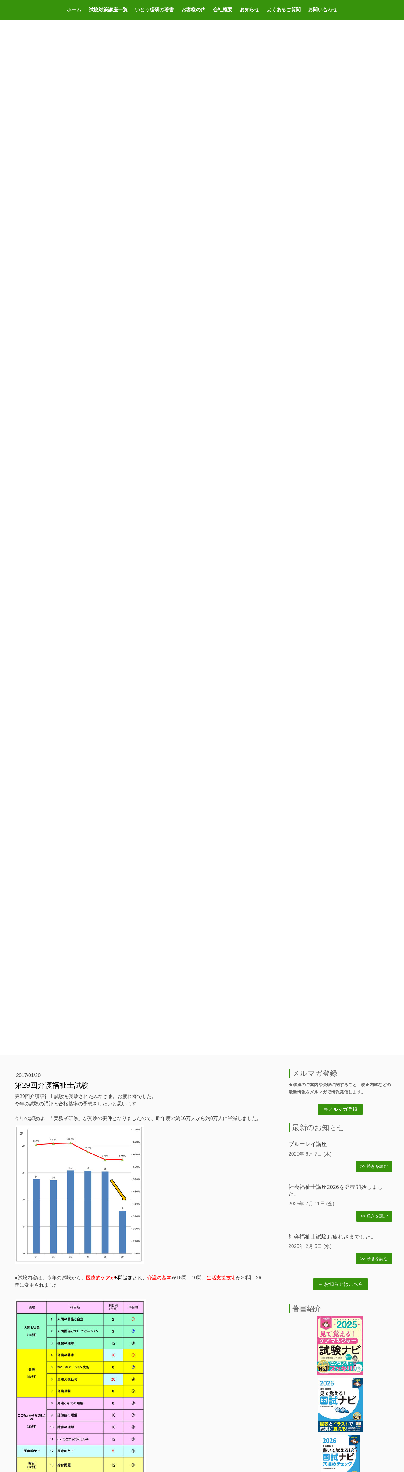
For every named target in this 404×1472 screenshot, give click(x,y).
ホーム (74, 9)
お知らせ (249, 9)
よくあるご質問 (284, 9)
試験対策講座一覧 (108, 9)
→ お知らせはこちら (340, 1284)
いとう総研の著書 (154, 9)
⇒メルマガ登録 (340, 1109)
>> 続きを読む (374, 1166)
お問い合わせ (322, 9)
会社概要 (222, 9)
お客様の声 (193, 9)
